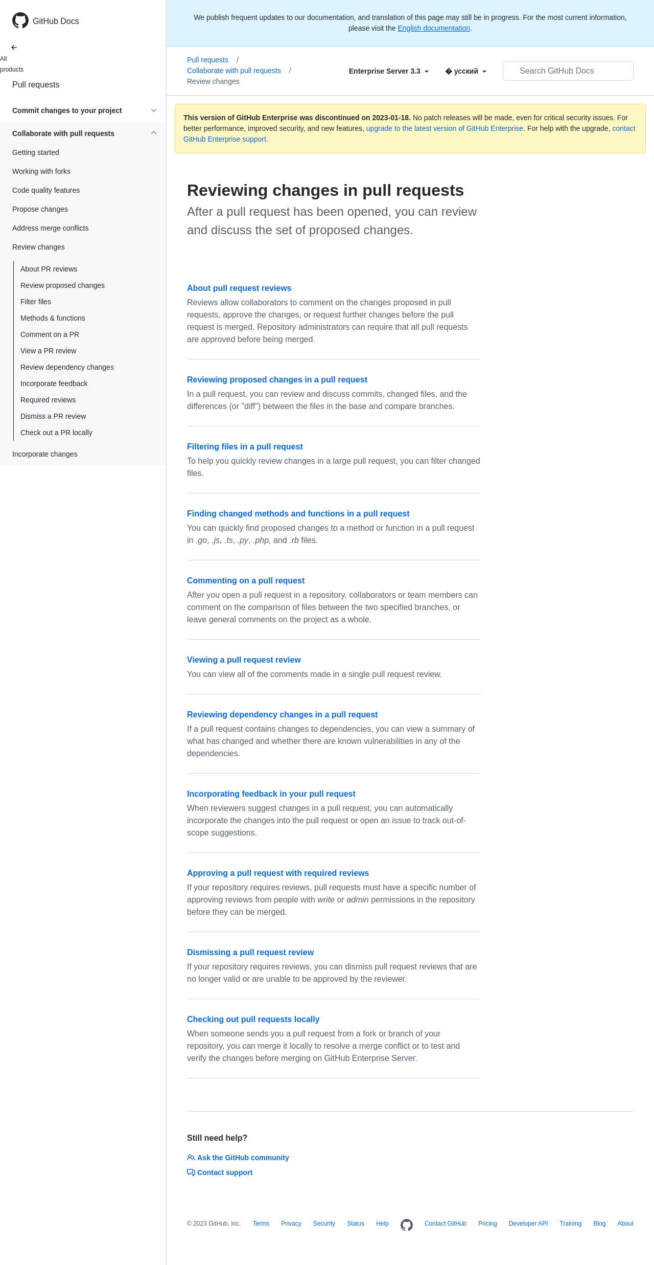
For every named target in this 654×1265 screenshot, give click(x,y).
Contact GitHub (445, 1223)
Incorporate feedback (54, 383)
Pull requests (36, 84)
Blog (599, 1223)
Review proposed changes (62, 285)
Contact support (219, 1172)
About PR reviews (48, 269)
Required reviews (48, 400)
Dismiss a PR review (53, 416)
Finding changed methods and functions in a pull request (298, 513)
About (625, 1223)
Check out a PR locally (56, 432)
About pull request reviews (239, 288)
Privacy (291, 1223)
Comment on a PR (49, 334)
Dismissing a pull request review (250, 952)
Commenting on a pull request (246, 580)
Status (355, 1223)
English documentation (434, 28)
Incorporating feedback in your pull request (271, 793)
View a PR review (48, 351)
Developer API (528, 1223)
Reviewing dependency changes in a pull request (282, 714)
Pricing (487, 1223)
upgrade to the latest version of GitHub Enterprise (444, 128)
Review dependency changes (67, 367)
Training (570, 1223)
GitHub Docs (56, 21)
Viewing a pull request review (244, 660)
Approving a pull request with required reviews (278, 873)
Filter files (35, 302)
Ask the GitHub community (238, 1158)
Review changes (213, 81)
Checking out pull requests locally (253, 1019)
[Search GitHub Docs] (568, 71)
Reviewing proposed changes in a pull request (277, 379)
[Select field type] (389, 71)
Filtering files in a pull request (245, 446)
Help (382, 1223)
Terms (261, 1223)
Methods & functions (52, 318)
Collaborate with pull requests (239, 70)
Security (324, 1223)
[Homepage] (407, 1225)
